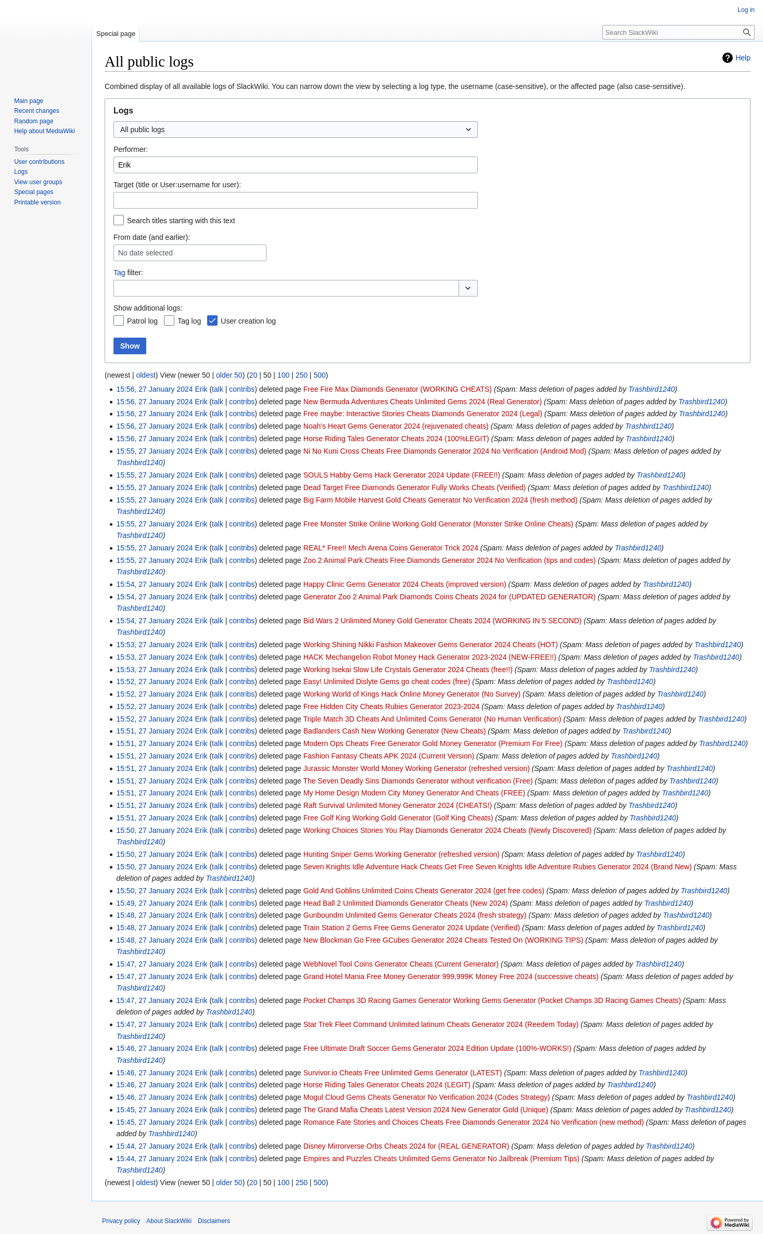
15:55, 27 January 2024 (154, 451)
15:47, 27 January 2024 (154, 964)
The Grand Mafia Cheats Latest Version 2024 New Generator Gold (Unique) (426, 1110)
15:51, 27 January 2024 (154, 731)
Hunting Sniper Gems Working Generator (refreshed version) (401, 854)
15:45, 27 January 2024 (154, 1110)
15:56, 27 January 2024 (154, 389)
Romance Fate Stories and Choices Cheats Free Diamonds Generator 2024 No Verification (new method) (473, 1122)
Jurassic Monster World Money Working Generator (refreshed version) (416, 768)
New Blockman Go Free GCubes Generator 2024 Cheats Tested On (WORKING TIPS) (443, 940)
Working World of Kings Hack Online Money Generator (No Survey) (411, 694)
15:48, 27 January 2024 (154, 915)
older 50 (229, 375)
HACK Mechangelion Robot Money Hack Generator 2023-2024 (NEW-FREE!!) (429, 657)
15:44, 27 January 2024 (154, 1146)
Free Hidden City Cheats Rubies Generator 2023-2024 (391, 706)
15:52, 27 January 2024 (154, 681)
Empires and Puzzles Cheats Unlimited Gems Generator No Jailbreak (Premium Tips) (441, 1158)
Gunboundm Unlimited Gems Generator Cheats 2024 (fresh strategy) (415, 915)
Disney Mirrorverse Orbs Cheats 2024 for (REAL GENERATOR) (406, 1146)
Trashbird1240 (651, 389)
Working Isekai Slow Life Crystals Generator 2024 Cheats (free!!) (408, 669)
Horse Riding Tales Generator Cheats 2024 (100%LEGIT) (396, 438)
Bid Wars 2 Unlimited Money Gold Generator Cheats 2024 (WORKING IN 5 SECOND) (442, 620)
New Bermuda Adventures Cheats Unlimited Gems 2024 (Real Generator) (422, 401)
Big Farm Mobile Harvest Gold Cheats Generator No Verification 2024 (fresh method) (440, 500)
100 (283, 375)
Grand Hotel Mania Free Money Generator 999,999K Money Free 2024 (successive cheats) (451, 976)
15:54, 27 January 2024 (154, 584)
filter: (128, 272)
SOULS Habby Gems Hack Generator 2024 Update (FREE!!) (401, 475)
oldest (145, 375)
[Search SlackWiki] (678, 32)
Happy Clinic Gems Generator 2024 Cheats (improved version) (404, 584)
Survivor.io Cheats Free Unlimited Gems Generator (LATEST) (402, 1073)
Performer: (130, 149)
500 (319, 375)
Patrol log (142, 321)
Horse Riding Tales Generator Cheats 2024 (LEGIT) (386, 1085)
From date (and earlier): (151, 237)
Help (743, 58)
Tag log (189, 321)
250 (302, 375)
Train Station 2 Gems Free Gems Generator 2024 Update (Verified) (411, 927)
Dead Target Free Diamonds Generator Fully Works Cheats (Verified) (414, 487)
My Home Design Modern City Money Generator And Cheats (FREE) (414, 793)
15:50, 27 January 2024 (154, 830)
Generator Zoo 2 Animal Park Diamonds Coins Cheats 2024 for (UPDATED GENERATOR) (449, 597)
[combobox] (295, 129)
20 (253, 375)
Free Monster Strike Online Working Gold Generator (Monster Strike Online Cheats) (438, 524)
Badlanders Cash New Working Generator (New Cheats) (394, 731)
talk (217, 389)
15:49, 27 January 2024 (154, 903)
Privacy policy (121, 1221)
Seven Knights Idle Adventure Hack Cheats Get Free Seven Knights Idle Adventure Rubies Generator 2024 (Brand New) (497, 867)
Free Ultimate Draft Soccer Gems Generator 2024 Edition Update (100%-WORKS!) (437, 1048)
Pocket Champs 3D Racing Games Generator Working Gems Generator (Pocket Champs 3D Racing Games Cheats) (492, 1000)
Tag (119, 272)
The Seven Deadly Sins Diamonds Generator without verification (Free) (418, 781)
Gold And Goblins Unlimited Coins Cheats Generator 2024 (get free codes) (423, 890)
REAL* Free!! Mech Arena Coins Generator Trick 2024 (390, 548)
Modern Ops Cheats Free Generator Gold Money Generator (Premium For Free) (433, 743)
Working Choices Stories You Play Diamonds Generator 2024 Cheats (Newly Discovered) (447, 830)
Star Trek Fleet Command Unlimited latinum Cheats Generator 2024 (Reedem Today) (441, 1024)
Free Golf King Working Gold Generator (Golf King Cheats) (398, 818)
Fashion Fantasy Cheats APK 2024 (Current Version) (388, 756)
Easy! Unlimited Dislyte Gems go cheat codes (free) (386, 681)
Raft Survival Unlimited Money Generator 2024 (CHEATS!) (397, 805)
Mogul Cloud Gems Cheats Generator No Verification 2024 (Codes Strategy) (426, 1097)
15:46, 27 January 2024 (154, 1048)
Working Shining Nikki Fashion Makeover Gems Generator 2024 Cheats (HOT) (430, 644)
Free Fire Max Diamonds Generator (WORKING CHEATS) (397, 389)
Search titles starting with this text (181, 220)
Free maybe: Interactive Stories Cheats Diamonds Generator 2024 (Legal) (422, 413)
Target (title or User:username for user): (177, 185)
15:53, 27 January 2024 (154, 644)
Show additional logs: (147, 308)
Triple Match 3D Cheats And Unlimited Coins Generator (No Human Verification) (432, 719)
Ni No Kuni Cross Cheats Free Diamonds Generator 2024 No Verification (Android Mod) (445, 451)
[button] (468, 288)
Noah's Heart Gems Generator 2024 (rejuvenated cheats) (396, 426)
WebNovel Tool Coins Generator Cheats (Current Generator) (401, 964)
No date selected (145, 253)
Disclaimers (214, 1221)
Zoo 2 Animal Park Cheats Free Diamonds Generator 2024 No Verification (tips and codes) (449, 560)
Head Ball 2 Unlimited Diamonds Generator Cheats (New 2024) (405, 903)
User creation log (248, 321)
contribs (242, 389)
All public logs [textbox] (142, 129)
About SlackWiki (169, 1221)
